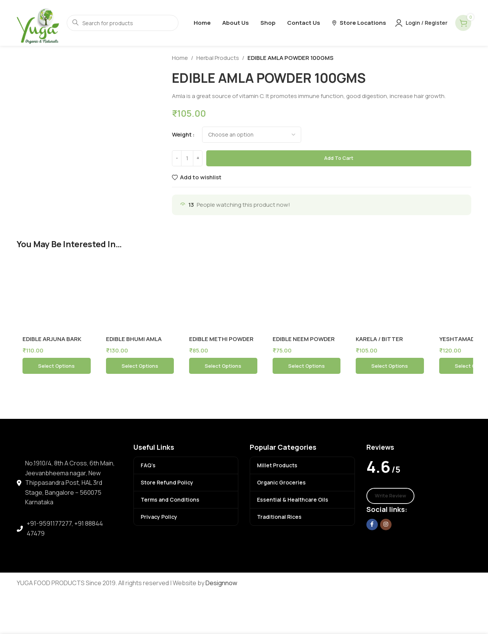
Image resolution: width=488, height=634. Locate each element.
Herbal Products (217, 58)
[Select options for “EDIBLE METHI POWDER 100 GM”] (223, 366)
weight (182, 134)
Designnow (221, 583)
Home (180, 58)
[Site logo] (38, 22)
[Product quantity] (187, 158)
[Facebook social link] (372, 524)
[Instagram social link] (386, 524)
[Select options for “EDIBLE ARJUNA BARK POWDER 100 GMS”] (56, 366)
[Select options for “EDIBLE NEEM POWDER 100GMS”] (307, 366)
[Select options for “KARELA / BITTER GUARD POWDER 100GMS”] (390, 366)
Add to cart (338, 157)
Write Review (390, 495)
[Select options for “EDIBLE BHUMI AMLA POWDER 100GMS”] (140, 366)
